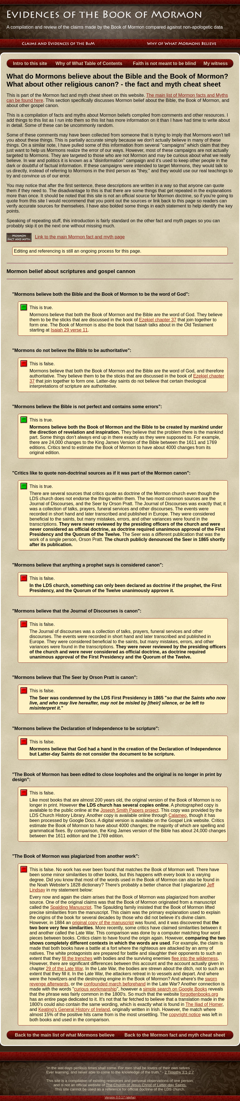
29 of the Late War (64, 968)
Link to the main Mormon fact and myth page (80, 236)
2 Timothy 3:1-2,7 (179, 1072)
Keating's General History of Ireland (74, 1009)
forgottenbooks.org (199, 994)
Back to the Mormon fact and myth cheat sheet (175, 1035)
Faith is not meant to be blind (164, 63)
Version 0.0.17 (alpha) (120, 1097)
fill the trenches (77, 958)
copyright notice (185, 1014)
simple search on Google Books (175, 989)
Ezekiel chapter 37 (157, 319)
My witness (215, 63)
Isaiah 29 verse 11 (69, 330)
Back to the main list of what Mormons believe (64, 1035)
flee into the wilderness (195, 958)
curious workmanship (95, 989)
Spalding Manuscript (70, 907)
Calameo (178, 815)
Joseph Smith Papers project (129, 810)
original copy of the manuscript (103, 922)
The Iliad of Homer (204, 1004)
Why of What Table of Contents (89, 63)
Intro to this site (30, 63)
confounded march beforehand (115, 984)
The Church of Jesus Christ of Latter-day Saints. (146, 1085)
